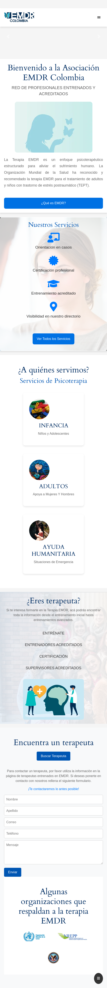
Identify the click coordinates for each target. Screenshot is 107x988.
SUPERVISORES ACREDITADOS (53, 668)
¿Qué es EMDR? (53, 203)
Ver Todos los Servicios (53, 339)
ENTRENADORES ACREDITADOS (53, 645)
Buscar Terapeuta (53, 756)
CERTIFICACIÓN (53, 656)
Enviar (12, 872)
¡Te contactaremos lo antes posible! (53, 789)
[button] (8, 36)
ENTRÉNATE (53, 633)
